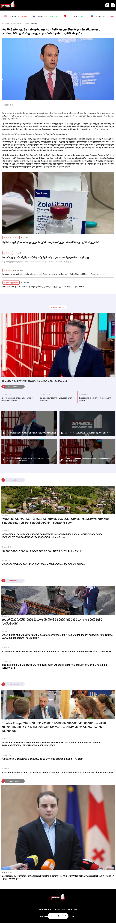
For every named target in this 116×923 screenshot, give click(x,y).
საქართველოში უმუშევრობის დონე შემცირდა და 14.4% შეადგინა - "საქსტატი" (46, 257)
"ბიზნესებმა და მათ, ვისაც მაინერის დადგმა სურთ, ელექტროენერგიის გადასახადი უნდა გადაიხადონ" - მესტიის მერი (55, 521)
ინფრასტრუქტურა (21, 23)
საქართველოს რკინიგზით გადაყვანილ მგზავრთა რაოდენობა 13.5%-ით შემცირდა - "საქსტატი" (57, 652)
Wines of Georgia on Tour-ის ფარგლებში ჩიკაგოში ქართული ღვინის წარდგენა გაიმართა (43, 286)
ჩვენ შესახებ (45, 910)
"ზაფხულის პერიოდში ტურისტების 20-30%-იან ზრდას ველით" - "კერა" (42, 759)
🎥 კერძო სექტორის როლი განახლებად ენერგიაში (34, 381)
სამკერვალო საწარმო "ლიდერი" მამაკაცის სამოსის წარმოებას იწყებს (43, 564)
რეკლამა (72, 910)
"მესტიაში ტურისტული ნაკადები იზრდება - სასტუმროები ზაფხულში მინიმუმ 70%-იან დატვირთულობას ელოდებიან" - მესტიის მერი (51, 744)
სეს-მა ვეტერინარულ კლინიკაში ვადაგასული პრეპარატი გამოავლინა (50, 242)
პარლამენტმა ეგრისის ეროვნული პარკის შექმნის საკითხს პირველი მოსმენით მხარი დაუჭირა (57, 772)
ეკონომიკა (7, 253)
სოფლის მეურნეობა (10, 237)
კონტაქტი (60, 910)
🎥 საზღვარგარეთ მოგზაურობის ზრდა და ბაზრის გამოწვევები (17, 399)
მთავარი (6, 23)
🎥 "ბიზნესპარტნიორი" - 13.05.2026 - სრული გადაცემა (56, 399)
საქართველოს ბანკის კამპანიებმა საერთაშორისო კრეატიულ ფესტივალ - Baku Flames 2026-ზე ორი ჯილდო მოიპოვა (55, 274)
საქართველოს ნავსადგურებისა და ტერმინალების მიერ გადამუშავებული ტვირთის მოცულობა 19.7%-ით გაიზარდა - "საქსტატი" (57, 636)
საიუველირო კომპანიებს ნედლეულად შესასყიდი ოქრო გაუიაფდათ (41, 551)
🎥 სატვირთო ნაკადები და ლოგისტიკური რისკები (95, 399)
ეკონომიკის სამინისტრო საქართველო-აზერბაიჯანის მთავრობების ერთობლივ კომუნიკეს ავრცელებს (54, 666)
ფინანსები (7, 270)
